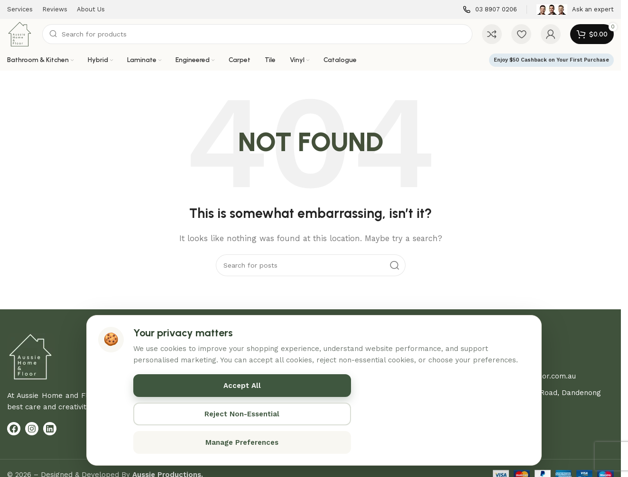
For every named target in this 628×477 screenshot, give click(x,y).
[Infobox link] (490, 10)
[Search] (257, 34)
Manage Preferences (361, 442)
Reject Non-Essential (259, 442)
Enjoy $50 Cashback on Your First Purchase (551, 60)
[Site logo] (20, 33)
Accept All (169, 442)
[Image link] (31, 355)
